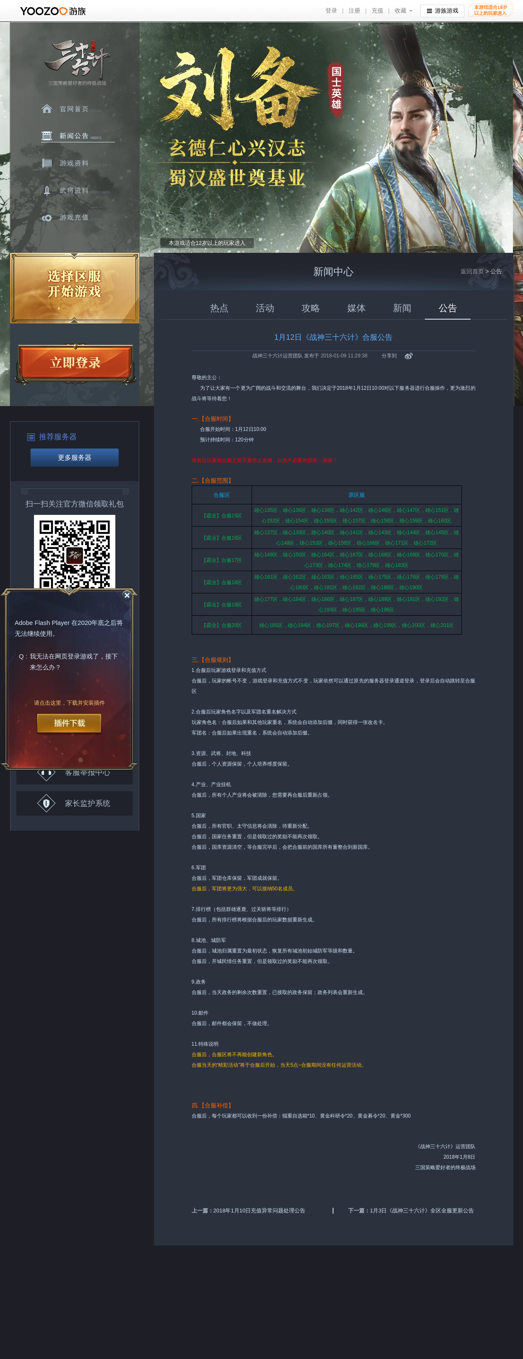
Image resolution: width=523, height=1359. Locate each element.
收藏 (400, 11)
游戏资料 (78, 163)
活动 (265, 308)
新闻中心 (78, 136)
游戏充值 (78, 218)
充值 (377, 11)
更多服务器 (74, 457)
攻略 (311, 308)
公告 (448, 308)
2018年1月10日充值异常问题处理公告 (259, 1210)
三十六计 (76, 63)
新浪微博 (408, 356)
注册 (354, 11)
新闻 (402, 308)
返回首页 (472, 271)
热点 (219, 308)
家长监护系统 (73, 803)
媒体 (356, 308)
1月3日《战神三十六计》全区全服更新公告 (422, 1210)
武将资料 (78, 190)
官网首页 (78, 108)
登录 (331, 11)
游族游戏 (442, 10)
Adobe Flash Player (42, 623)
